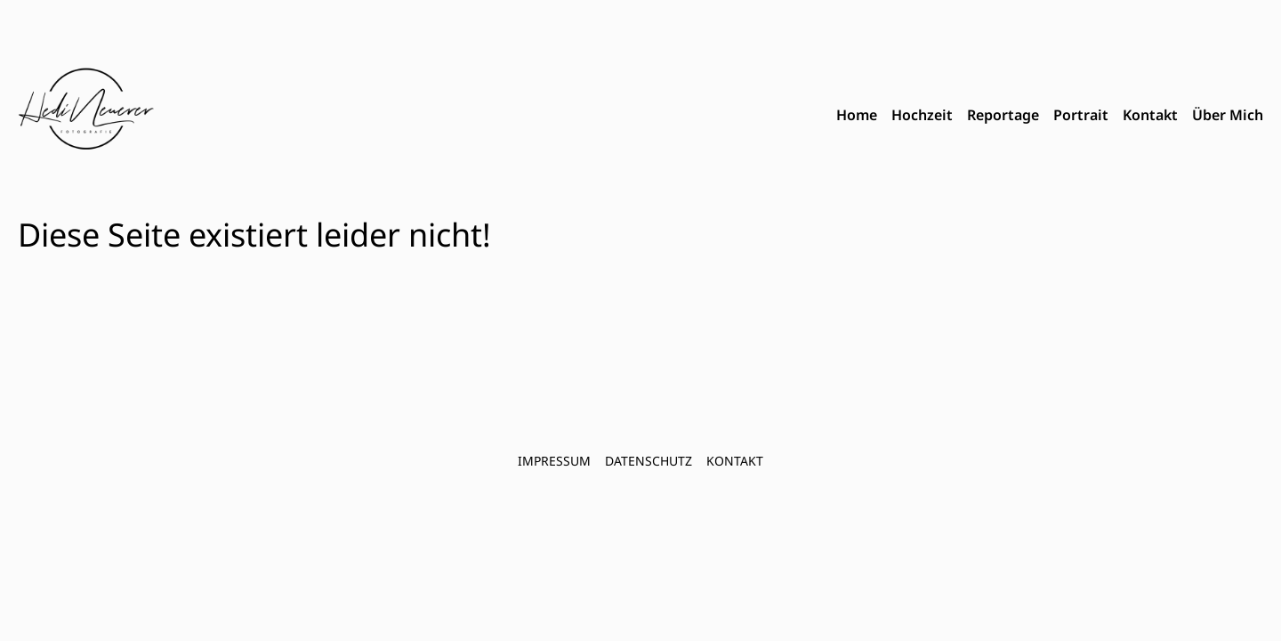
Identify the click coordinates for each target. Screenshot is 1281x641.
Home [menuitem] (856, 115)
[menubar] (1049, 116)
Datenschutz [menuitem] (648, 460)
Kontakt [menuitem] (1150, 115)
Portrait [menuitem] (1080, 115)
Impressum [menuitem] (554, 460)
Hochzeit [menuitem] (922, 115)
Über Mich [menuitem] (1227, 115)
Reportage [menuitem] (1003, 115)
